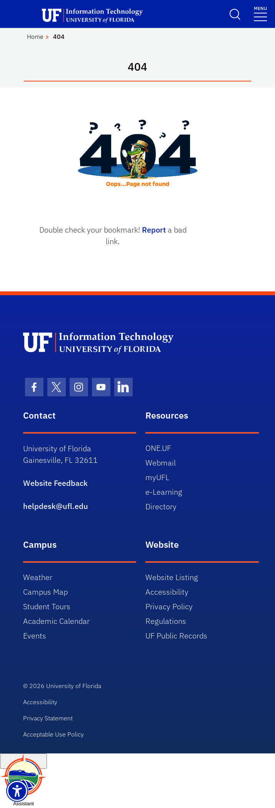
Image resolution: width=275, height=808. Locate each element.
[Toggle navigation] (260, 13)
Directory (161, 506)
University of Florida (73, 686)
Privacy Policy (169, 606)
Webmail (160, 462)
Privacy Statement (48, 718)
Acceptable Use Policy (53, 734)
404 (59, 36)
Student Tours (46, 606)
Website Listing (171, 577)
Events (34, 635)
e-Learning (163, 492)
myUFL (157, 477)
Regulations (165, 621)
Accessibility (166, 592)
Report (154, 229)
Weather (37, 577)
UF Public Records (176, 635)
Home (35, 36)
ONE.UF (158, 448)
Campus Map (45, 592)
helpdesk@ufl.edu (55, 506)
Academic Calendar (56, 621)
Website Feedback (55, 483)
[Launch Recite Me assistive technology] (17, 791)
